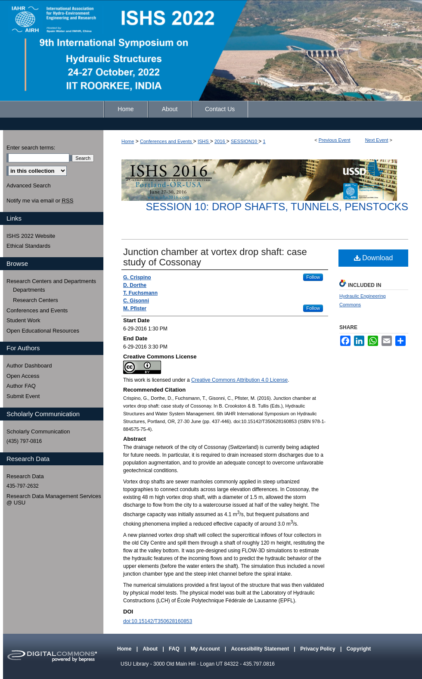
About (151, 649)
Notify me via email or (39, 200)
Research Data (25, 476)
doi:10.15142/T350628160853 (157, 621)
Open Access (23, 376)
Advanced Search (28, 185)
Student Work (23, 320)
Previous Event (335, 140)
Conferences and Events (166, 141)
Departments (29, 290)
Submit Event (23, 396)
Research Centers (35, 300)
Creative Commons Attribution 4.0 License (239, 380)
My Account (206, 649)
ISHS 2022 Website (30, 236)
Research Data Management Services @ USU (53, 499)
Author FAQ (21, 386)
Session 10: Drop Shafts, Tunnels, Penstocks (277, 206)
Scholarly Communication (38, 431)
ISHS (204, 141)
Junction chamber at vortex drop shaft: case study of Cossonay (215, 257)
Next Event (376, 140)
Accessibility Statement (260, 649)
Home (127, 141)
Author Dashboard (29, 365)
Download (373, 258)
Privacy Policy (318, 649)
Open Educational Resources (42, 330)
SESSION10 (244, 141)
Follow (313, 277)
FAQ (175, 649)
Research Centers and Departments (51, 281)
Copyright (359, 649)
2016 (220, 141)
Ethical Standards (28, 246)
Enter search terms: (30, 147)
